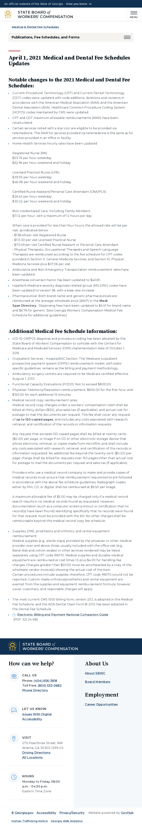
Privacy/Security (71, 813)
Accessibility (46, 813)
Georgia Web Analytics (67, 821)
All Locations (32, 757)
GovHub (127, 813)
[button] (127, 37)
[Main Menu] (132, 14)
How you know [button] (76, 3)
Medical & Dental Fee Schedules (35, 27)
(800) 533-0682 (50, 685)
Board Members (97, 682)
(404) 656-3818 (45, 680)
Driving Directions (36, 752)
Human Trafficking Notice (29, 821)
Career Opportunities (101, 704)
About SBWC (95, 673)
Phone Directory (35, 690)
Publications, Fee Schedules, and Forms (45, 37)
